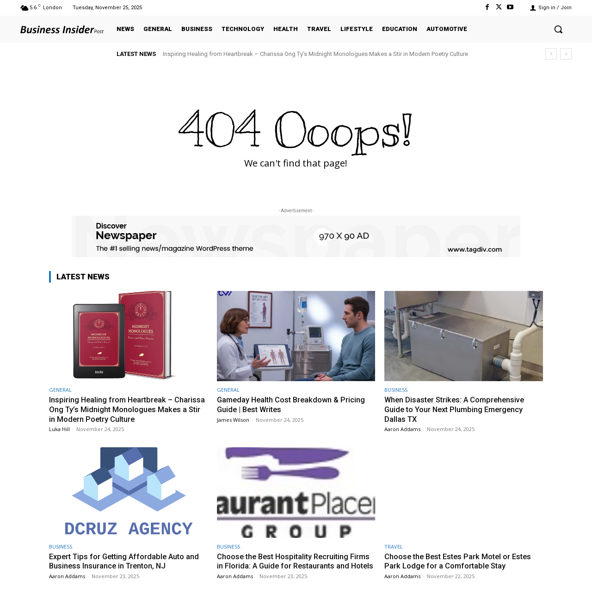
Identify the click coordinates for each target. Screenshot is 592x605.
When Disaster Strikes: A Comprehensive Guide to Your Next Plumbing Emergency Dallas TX (457, 409)
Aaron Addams (402, 428)
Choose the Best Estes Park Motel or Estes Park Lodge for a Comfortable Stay (460, 560)
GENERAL (60, 389)
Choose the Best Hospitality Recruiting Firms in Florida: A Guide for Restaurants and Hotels (295, 565)
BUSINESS (395, 389)
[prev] (551, 54)
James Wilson (233, 419)
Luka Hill (59, 428)
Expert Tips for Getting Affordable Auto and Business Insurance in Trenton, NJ (127, 560)
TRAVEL (393, 546)
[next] (566, 54)
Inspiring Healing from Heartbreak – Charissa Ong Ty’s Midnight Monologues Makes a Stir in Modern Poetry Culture (315, 53)
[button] (558, 29)
